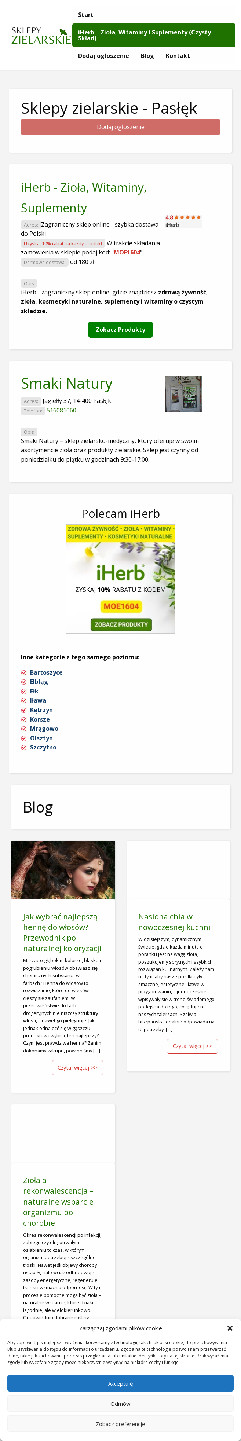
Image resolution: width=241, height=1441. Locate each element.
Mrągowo (44, 729)
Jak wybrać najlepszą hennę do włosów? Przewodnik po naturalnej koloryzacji (62, 932)
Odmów (120, 1403)
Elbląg (39, 682)
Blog (147, 56)
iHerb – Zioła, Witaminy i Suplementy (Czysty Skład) (144, 35)
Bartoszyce (46, 672)
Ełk (34, 691)
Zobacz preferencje (120, 1423)
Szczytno (43, 747)
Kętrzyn (41, 710)
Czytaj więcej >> (77, 1067)
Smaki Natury (67, 383)
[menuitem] (85, 14)
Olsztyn (41, 738)
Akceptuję (120, 1383)
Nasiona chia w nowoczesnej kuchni (174, 921)
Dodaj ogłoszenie (103, 56)
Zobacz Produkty (120, 330)
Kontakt (178, 56)
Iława (38, 700)
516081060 (61, 410)
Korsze (40, 719)
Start (86, 15)
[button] (230, 1328)
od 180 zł (82, 262)
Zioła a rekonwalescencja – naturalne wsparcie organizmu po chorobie (58, 1201)
